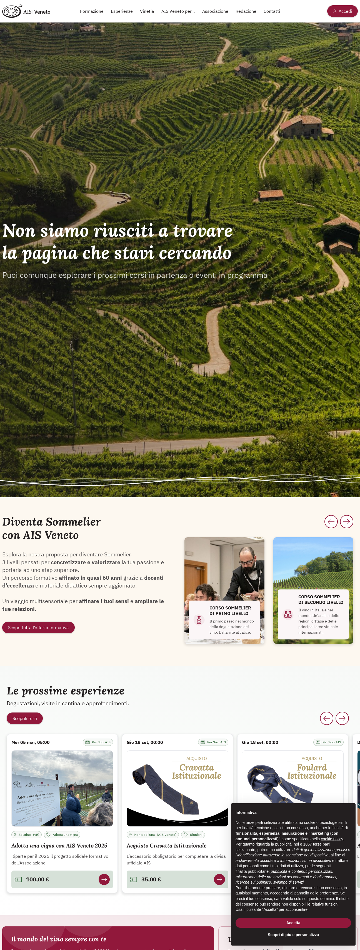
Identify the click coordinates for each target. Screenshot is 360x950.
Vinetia (147, 11)
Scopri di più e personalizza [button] (293, 934)
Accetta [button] (293, 923)
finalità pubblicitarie (252, 871)
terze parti (321, 844)
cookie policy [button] (332, 839)
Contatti (272, 11)
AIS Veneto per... (178, 11)
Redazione (246, 11)
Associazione (215, 11)
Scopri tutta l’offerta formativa (38, 627)
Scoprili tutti (24, 718)
